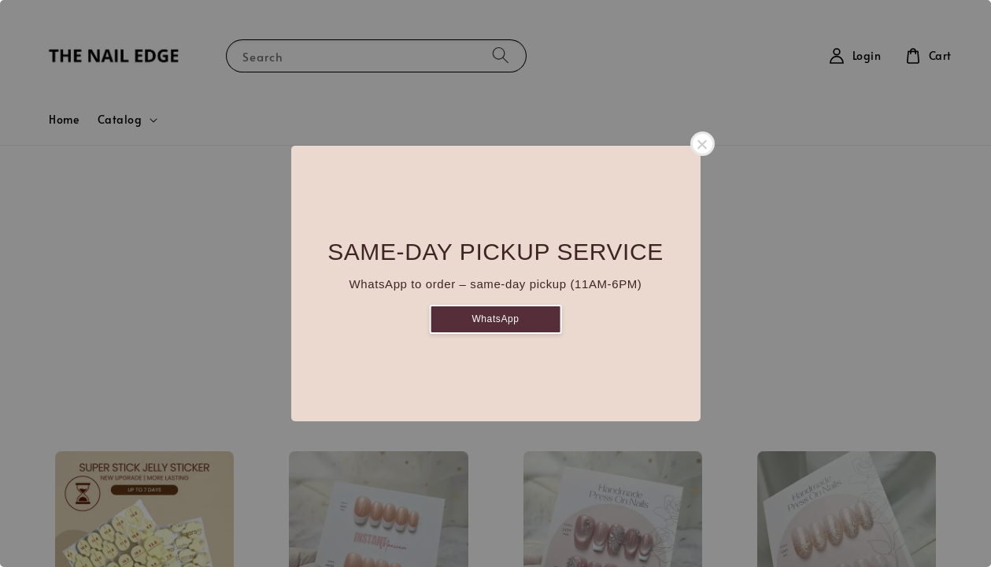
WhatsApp (495, 318)
